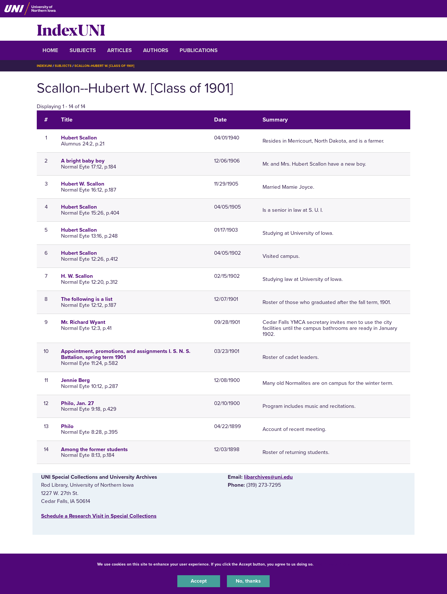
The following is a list (86, 299)
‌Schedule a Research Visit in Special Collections (99, 516)
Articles (119, 50)
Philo (67, 426)
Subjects (83, 50)
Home (50, 50)
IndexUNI (71, 29)
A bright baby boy (83, 161)
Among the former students (94, 449)
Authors (155, 50)
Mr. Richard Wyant (83, 322)
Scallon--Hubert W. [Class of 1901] (107, 66)
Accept (198, 581)
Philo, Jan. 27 (77, 403)
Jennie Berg (75, 380)
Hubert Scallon (79, 138)
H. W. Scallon (77, 276)
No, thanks (248, 581)
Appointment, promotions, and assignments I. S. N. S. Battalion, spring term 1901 (125, 354)
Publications (199, 50)
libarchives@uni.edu (268, 477)
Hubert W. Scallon (82, 184)
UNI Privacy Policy (333, 563)
